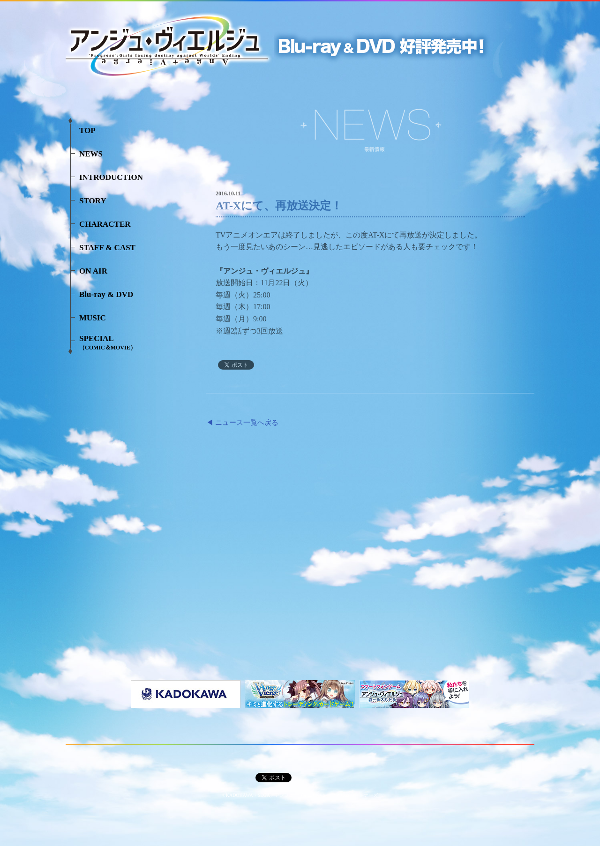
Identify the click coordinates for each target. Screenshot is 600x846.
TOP (87, 130)
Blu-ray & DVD (106, 294)
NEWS (91, 153)
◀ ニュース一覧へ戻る (242, 422)
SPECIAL (107, 342)
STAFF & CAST (107, 247)
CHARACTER (105, 224)
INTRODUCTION (111, 177)
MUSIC (92, 317)
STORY (92, 200)
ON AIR (93, 271)
